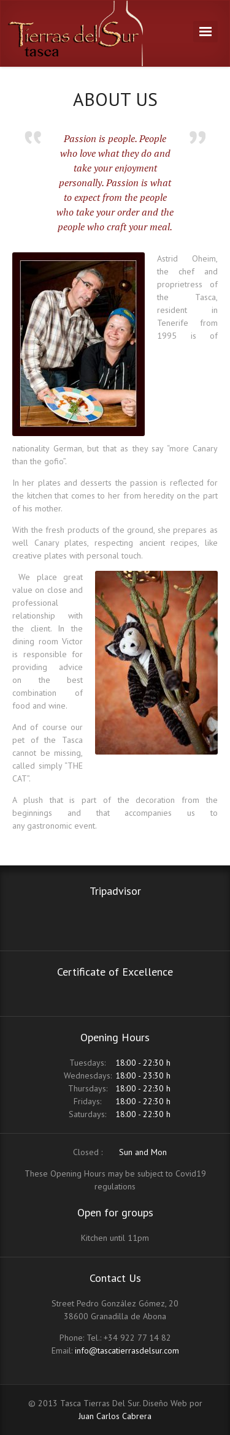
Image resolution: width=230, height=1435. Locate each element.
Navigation (205, 31)
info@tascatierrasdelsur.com (127, 1350)
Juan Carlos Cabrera (115, 1416)
